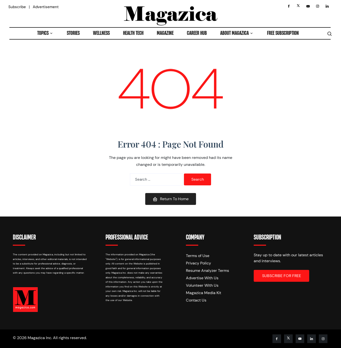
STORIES (73, 33)
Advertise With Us (202, 278)
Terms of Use (197, 255)
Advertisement (46, 6)
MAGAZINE (165, 33)
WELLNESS (101, 33)
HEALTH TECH (133, 33)
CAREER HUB (197, 33)
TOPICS (43, 33)
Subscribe (17, 6)
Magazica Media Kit (203, 292)
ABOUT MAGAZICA (234, 33)
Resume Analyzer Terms (207, 270)
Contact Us (196, 300)
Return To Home (171, 198)
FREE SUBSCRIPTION (283, 33)
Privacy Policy (198, 263)
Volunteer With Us (202, 285)
